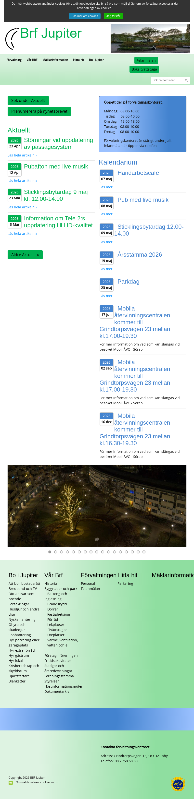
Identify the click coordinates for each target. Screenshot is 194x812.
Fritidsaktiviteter (57, 661)
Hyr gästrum (19, 656)
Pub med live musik (142, 199)
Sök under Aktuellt (28, 100)
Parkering (125, 584)
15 (132, 551)
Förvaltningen (98, 575)
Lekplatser (55, 625)
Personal (88, 584)
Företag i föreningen (61, 656)
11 (108, 551)
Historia (50, 584)
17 (143, 551)
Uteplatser (56, 635)
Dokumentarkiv (56, 692)
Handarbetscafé (138, 172)
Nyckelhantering (22, 620)
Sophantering (20, 635)
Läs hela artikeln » (22, 155)
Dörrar (52, 609)
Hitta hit (127, 575)
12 (114, 551)
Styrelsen (52, 681)
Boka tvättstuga (144, 69)
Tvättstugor (57, 630)
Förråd (52, 620)
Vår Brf (53, 575)
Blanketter (17, 681)
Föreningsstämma (59, 676)
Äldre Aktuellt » (25, 254)
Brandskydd (57, 604)
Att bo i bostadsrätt (24, 584)
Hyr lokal (16, 661)
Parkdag (128, 281)
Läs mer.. (107, 187)
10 (102, 551)
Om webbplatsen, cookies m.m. (37, 782)
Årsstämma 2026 (139, 254)
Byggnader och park (60, 589)
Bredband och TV (23, 589)
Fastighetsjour (59, 614)
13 (120, 551)
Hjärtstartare (19, 676)
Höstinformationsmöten (63, 686)
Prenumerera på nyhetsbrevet (39, 111)
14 (126, 551)
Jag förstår (113, 16)
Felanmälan (146, 61)
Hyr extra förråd (22, 650)
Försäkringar (19, 604)
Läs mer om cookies (85, 16)
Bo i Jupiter (23, 575)
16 (138, 551)
